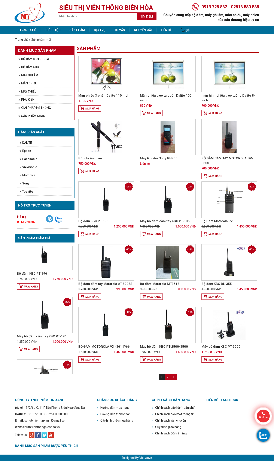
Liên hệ (166, 30)
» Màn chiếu (27, 83)
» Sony (24, 183)
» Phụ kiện (26, 99)
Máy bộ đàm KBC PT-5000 (220, 347)
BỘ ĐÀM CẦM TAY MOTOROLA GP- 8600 (227, 160)
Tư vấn (120, 30)
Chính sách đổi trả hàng (169, 433)
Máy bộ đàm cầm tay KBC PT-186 (42, 339)
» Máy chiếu (27, 91)
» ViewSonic (28, 167)
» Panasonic (28, 159)
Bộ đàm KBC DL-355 (216, 284)
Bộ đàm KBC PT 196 (32, 276)
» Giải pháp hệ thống (34, 107)
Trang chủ (28, 30)
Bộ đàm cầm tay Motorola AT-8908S (105, 284)
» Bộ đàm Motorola (33, 59)
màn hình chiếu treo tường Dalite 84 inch (228, 98)
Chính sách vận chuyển (169, 420)
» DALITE (25, 142)
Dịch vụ (99, 30)
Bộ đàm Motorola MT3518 (159, 284)
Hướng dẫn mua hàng (113, 407)
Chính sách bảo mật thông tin (173, 414)
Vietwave (145, 458)
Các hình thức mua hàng (115, 420)
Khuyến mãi (143, 30)
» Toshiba (26, 191)
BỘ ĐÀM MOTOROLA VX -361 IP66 (104, 347)
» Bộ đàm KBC (28, 67)
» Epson (25, 151)
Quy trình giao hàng (166, 427)
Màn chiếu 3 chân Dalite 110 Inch (103, 95)
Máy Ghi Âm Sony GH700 (158, 158)
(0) (185, 30)
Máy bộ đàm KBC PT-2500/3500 (164, 347)
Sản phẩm (77, 30)
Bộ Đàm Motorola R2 (217, 221)
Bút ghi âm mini (90, 158)
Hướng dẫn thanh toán (114, 414)
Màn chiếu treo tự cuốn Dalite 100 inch (166, 98)
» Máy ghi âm (28, 75)
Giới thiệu (52, 30)
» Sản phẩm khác (31, 116)
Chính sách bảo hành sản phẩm (174, 407)
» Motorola (27, 175)
